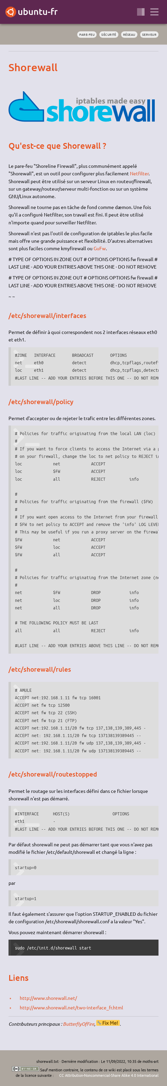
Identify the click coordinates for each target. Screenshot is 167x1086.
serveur (149, 34)
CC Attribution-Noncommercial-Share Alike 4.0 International (108, 1075)
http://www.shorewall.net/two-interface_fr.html (71, 1007)
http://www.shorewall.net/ (48, 998)
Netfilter (139, 173)
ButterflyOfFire (78, 1024)
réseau (129, 34)
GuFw (100, 248)
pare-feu (87, 34)
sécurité (108, 34)
